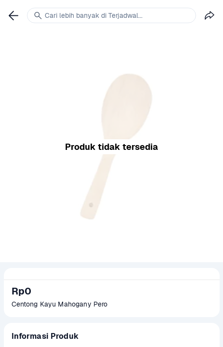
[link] (13, 15)
